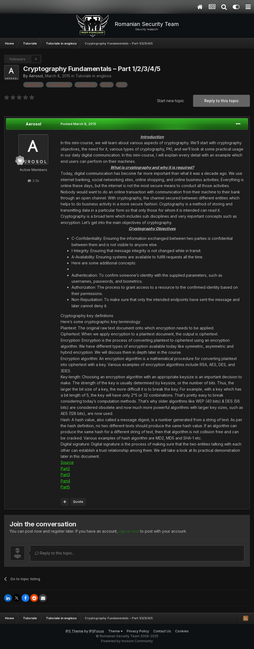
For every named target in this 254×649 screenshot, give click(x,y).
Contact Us (162, 631)
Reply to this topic (221, 100)
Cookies (182, 631)
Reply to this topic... (55, 553)
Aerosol (36, 75)
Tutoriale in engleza (93, 75)
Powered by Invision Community (127, 641)
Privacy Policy (138, 631)
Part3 (65, 474)
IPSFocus (96, 631)
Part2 (65, 468)
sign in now (129, 531)
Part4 (65, 481)
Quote (78, 502)
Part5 (65, 487)
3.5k (33, 180)
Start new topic (170, 100)
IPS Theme (74, 631)
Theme (115, 631)
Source (67, 462)
